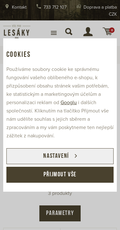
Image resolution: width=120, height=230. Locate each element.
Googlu (68, 102)
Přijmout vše (60, 175)
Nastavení (56, 156)
